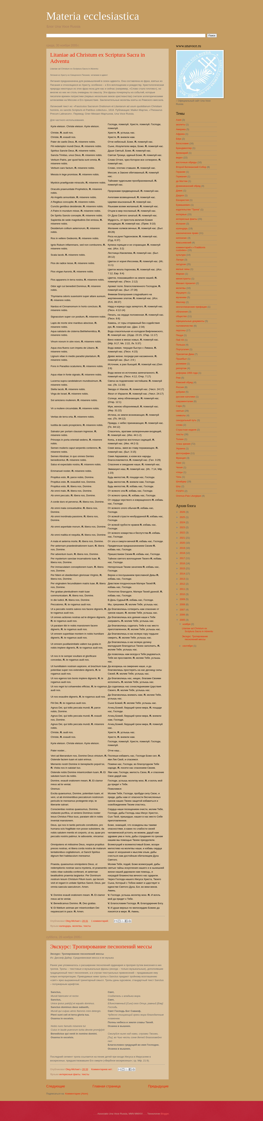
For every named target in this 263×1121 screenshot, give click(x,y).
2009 (183, 599)
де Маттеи (182, 181)
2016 (183, 563)
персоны (181, 330)
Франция (181, 458)
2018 (183, 553)
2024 (183, 522)
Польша (180, 344)
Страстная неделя (186, 429)
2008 (183, 604)
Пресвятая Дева (185, 354)
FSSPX (180, 491)
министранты (183, 278)
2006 (183, 614)
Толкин (180, 439)
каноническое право (187, 233)
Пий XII (180, 339)
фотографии (183, 453)
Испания (181, 223)
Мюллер (180, 302)
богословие (182, 143)
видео (179, 157)
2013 (183, 578)
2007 (183, 609)
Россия (180, 387)
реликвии (181, 363)
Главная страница (106, 1086)
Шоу (178, 486)
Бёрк (178, 138)
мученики (181, 297)
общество (181, 316)
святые (180, 410)
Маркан (180, 273)
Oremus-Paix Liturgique (188, 495)
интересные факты (69, 1074)
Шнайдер (181, 481)
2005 (183, 619)
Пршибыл (181, 358)
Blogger (165, 1113)
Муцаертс (181, 292)
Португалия (182, 349)
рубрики (180, 391)
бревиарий (182, 152)
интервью (181, 214)
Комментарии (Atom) (76, 1093)
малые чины (183, 269)
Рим (178, 377)
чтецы (179, 472)
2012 (183, 583)
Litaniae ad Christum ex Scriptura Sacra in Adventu (197, 630)
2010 (183, 594)
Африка (180, 134)
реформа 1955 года (187, 373)
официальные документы (190, 321)
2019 (183, 548)
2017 (183, 558)
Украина (180, 448)
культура (181, 254)
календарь (65, 926)
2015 (183, 568)
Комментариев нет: (102, 1069)
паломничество (184, 325)
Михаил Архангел (185, 283)
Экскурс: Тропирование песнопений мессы (101, 946)
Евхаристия (182, 200)
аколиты (180, 124)
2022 (183, 532)
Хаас (178, 462)
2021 (183, 537)
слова (179, 424)
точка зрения (183, 443)
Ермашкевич (183, 204)
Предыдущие (158, 1086)
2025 (183, 517)
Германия (181, 176)
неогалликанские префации (191, 306)
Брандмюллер (184, 148)
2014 (183, 573)
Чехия (179, 467)
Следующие (55, 1086)
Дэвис (179, 190)
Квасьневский (183, 242)
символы (181, 415)
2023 (183, 527)
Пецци (179, 335)
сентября (188, 645)
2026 (183, 512)
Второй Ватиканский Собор (191, 167)
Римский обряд (184, 382)
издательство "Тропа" (188, 209)
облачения (182, 311)
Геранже (180, 171)
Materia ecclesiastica (92, 16)
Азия (178, 119)
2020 (183, 542)
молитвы (77, 926)
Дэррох (180, 195)
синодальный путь (186, 420)
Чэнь (178, 476)
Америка (181, 129)
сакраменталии (184, 401)
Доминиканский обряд (188, 186)
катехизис (181, 238)
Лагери (180, 259)
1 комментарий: (100, 921)
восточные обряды (186, 162)
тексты (87, 926)
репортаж (181, 368)
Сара (179, 406)
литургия (181, 264)
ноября (187, 624)
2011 (183, 589)
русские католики (185, 396)
